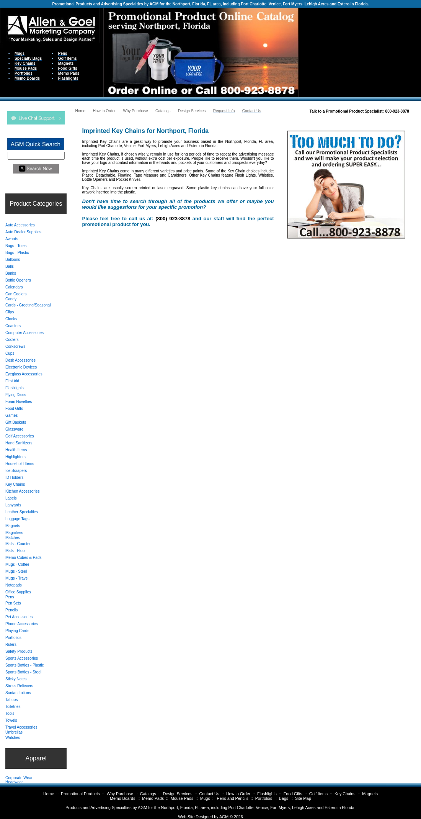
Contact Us (209, 793)
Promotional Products (80, 793)
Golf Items (318, 793)
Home (48, 793)
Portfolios (263, 798)
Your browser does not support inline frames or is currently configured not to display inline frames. (359, 52)
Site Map (303, 798)
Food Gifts (293, 793)
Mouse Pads (182, 798)
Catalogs (148, 793)
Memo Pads (153, 798)
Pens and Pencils (232, 798)
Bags (283, 798)
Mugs (205, 798)
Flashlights (267, 793)
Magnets (370, 793)
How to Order (238, 793)
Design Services (178, 793)
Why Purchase (120, 793)
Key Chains (345, 793)
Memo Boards (122, 798)
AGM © (226, 816)
